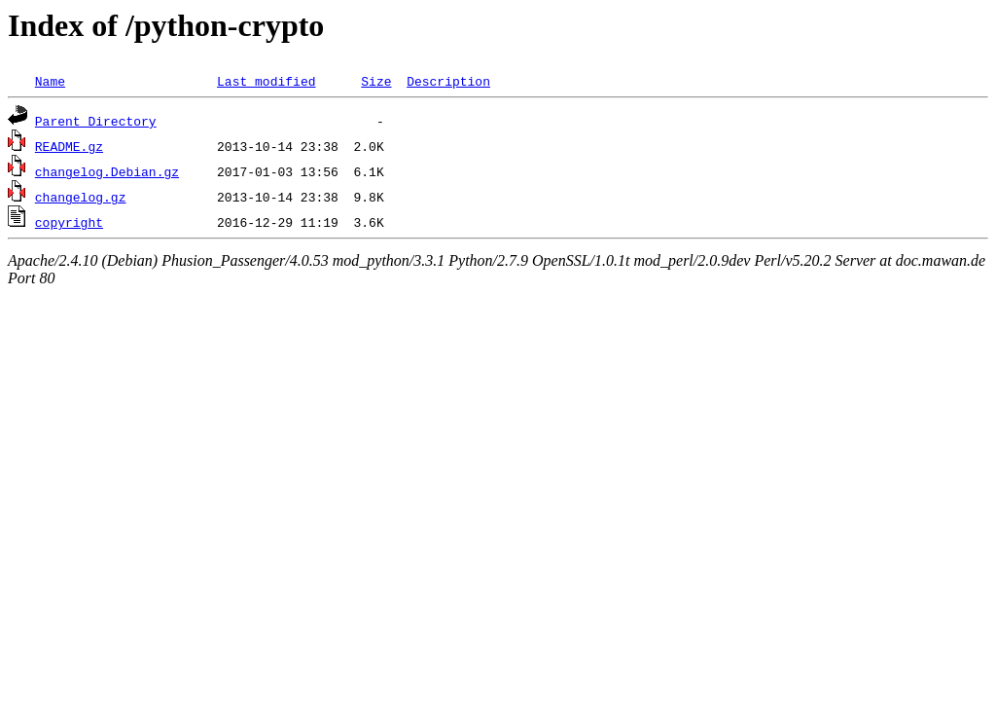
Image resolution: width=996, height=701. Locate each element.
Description (448, 81)
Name (50, 81)
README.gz (69, 146)
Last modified (266, 81)
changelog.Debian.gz (107, 171)
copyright (69, 222)
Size (376, 81)
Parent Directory (96, 120)
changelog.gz (80, 196)
